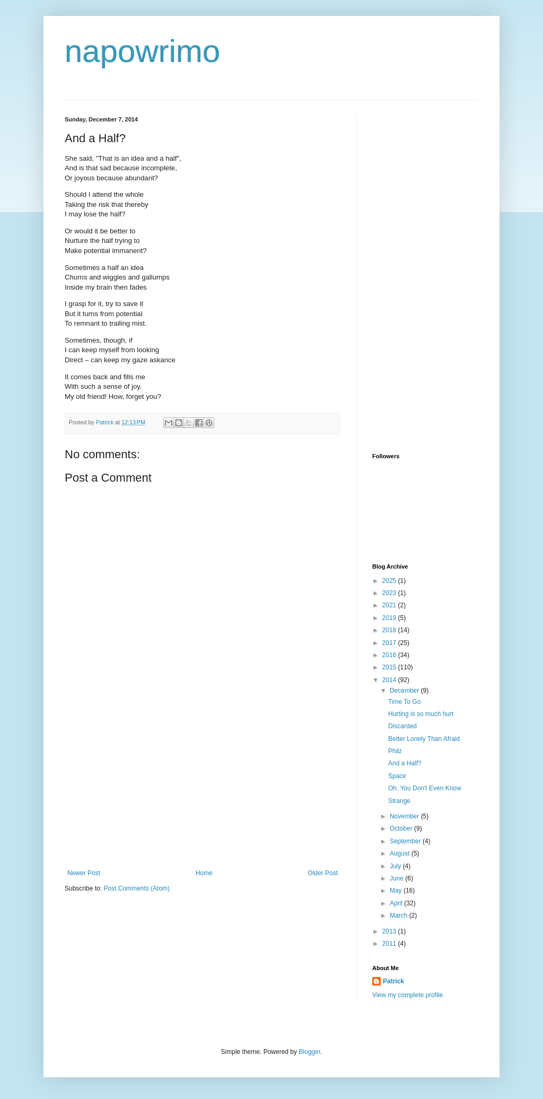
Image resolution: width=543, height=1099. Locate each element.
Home (204, 873)
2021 (390, 605)
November (405, 816)
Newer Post (83, 873)
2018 (390, 630)
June (397, 878)
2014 (390, 680)
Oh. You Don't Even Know (424, 788)
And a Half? (405, 763)
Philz (395, 751)
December (405, 690)
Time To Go (404, 701)
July (396, 866)
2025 (390, 581)
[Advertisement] (202, 789)
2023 (390, 593)
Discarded (402, 726)
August (400, 853)
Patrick (393, 981)
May (397, 890)
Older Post (323, 873)
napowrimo (142, 51)
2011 (390, 943)
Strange (399, 801)
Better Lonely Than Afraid (424, 739)
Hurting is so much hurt (420, 714)
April (397, 903)
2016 (390, 655)
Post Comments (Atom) (136, 888)
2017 (390, 643)
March (399, 915)
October (402, 828)
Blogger (309, 1052)
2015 (390, 667)
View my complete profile (407, 995)
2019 (390, 618)
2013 (390, 931)
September (406, 841)
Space (397, 776)
